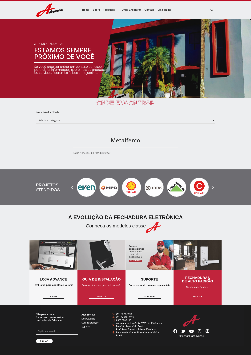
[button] (72, 187)
